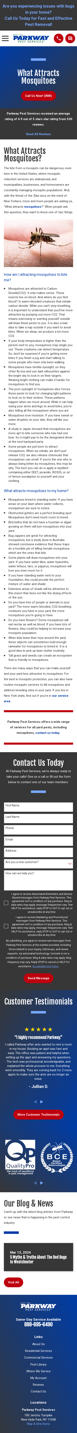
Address (11, 850)
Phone (10, 828)
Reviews (38, 1385)
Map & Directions (38, 1424)
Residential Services (38, 1351)
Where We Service (38, 1371)
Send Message (38, 978)
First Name (13, 805)
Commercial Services (38, 1357)
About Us (38, 1344)
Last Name (13, 816)
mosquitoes (32, 207)
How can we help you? (20, 873)
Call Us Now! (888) (38, 96)
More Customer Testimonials (38, 1114)
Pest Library (38, 1364)
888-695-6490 (38, 1324)
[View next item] (42, 1102)
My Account (38, 1378)
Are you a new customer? (22, 862)
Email (9, 839)
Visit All (13, 1282)
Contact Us (38, 1391)
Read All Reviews (38, 134)
